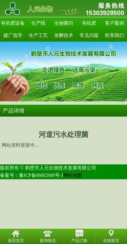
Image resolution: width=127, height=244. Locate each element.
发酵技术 (63, 35)
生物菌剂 (63, 23)
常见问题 (89, 35)
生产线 (38, 23)
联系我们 (114, 35)
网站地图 (72, 175)
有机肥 (89, 23)
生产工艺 (38, 35)
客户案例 (114, 23)
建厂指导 (12, 35)
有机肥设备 (13, 23)
